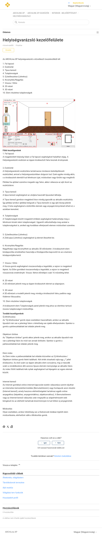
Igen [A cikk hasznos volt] (45, 443)
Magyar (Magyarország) (79, 6)
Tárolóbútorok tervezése (13, 482)
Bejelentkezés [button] (78, 3)
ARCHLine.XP (19, 13)
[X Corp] (8, 427)
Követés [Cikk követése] (8, 50)
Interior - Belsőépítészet (64, 13)
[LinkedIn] (12, 427)
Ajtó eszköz (8, 487)
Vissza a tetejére (12, 464)
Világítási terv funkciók (13, 492)
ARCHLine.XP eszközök (38, 13)
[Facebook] (4, 427)
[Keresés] (51, 22)
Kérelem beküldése (62, 456)
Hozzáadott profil (10, 498)
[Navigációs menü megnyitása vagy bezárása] (69, 2)
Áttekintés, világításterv (13, 477)
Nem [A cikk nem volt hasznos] (59, 443)
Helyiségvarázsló (22, 16)
